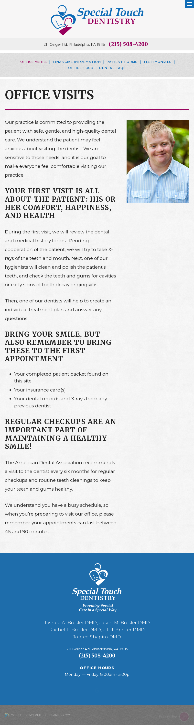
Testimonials (157, 62)
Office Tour (80, 68)
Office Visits (33, 62)
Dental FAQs (112, 68)
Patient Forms (122, 62)
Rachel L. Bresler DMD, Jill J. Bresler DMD (97, 630)
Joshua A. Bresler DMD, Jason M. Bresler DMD (97, 622)
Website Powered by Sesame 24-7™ (37, 715)
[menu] (189, 4)
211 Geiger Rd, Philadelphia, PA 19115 (74, 44)
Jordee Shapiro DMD (97, 637)
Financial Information (77, 62)
